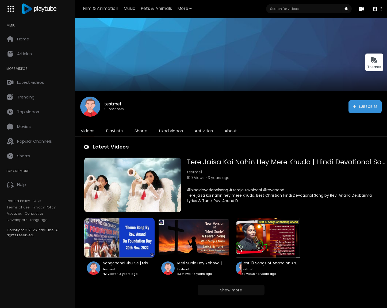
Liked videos (171, 131)
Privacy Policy (44, 207)
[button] (377, 9)
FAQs (37, 201)
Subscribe (365, 106)
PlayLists (114, 131)
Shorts (141, 131)
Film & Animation (100, 8)
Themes (374, 62)
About (231, 131)
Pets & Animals (156, 8)
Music (129, 8)
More (184, 8)
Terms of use (18, 207)
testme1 (112, 104)
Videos (87, 131)
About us (14, 213)
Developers (17, 220)
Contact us (34, 213)
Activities (204, 131)
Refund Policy (18, 201)
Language (39, 220)
